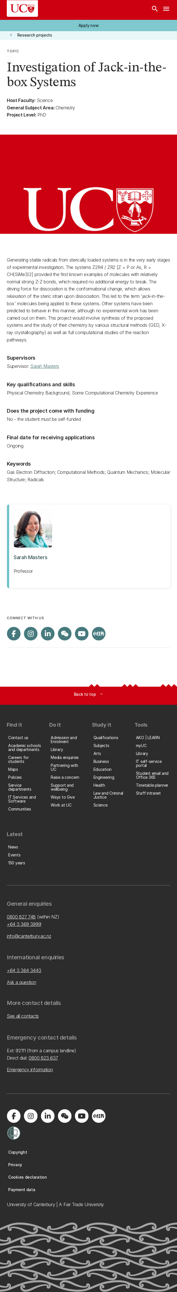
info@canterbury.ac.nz (29, 936)
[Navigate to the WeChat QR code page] (64, 633)
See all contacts (23, 1016)
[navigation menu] (166, 10)
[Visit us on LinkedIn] (47, 633)
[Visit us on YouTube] (81, 633)
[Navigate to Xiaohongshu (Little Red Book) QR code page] (98, 633)
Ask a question (21, 982)
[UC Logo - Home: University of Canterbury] (22, 8)
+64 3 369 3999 (24, 924)
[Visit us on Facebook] (13, 633)
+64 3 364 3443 (24, 970)
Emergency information (30, 1069)
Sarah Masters (44, 366)
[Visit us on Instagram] (30, 633)
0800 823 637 (43, 1058)
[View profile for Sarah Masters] (88, 546)
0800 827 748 (21, 917)
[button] (88, 25)
